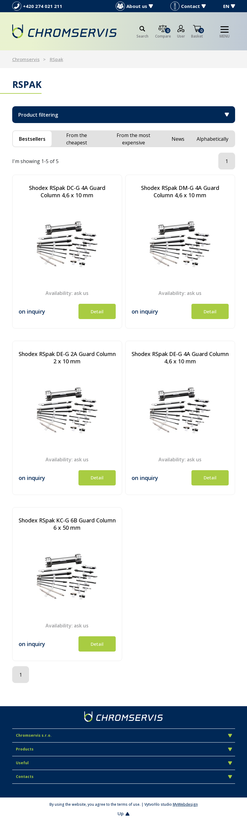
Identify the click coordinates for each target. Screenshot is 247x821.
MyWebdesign (185, 804)
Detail (97, 311)
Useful (124, 762)
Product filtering (123, 114)
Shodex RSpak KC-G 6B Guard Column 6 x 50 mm (67, 524)
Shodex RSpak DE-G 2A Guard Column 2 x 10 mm (67, 357)
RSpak (56, 59)
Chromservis (26, 59)
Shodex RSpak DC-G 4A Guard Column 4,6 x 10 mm (67, 191)
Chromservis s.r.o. (124, 735)
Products (124, 749)
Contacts (124, 776)
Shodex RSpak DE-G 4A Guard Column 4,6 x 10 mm (180, 357)
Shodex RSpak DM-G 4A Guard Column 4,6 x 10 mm (180, 191)
